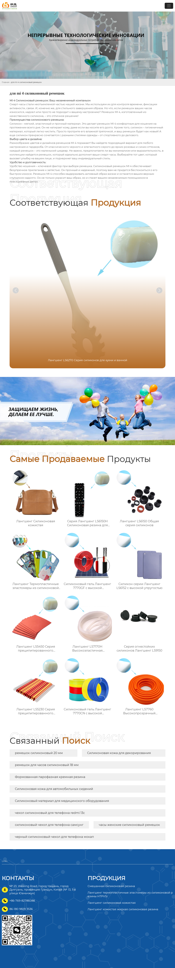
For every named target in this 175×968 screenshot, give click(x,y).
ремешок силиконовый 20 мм (39, 753)
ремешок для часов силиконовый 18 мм (47, 765)
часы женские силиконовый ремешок (129, 825)
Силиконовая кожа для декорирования (119, 753)
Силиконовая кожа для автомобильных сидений (54, 789)
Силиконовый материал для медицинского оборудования (62, 801)
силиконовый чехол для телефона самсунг (49, 825)
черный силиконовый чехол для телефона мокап (54, 837)
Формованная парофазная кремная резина (50, 777)
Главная (5, 82)
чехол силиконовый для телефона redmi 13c (50, 813)
